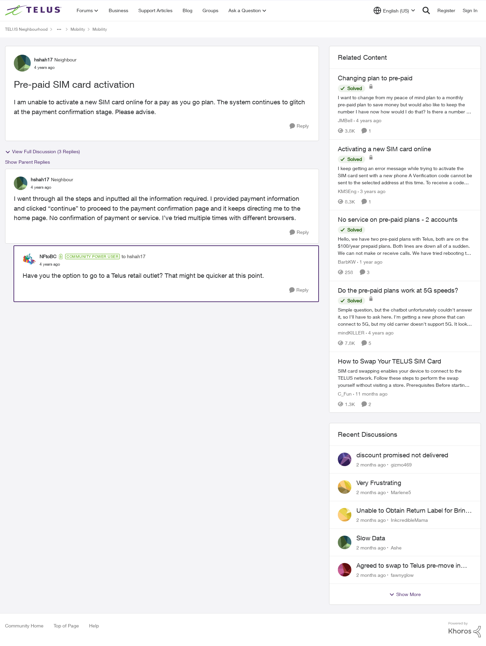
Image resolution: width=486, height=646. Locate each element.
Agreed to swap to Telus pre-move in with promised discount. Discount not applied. (409, 566)
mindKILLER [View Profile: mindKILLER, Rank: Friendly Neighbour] (351, 332)
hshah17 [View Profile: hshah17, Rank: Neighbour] (43, 59)
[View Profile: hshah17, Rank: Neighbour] (22, 63)
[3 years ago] (371, 190)
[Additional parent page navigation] (59, 29)
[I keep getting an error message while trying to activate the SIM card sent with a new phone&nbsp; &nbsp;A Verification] (405, 175)
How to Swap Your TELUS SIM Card (389, 361)
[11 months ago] (370, 393)
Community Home (24, 625)
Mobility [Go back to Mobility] (78, 29)
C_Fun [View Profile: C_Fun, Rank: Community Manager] (345, 393)
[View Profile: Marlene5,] (344, 487)
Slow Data (370, 538)
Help (94, 625)
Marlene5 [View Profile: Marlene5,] (401, 492)
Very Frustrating (378, 482)
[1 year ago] (369, 261)
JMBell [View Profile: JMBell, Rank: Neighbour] (345, 120)
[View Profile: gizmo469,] (344, 459)
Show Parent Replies (27, 162)
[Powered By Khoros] (465, 630)
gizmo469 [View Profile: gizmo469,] (401, 464)
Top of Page (66, 625)
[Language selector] (394, 10)
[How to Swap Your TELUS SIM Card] (405, 377)
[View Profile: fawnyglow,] (344, 569)
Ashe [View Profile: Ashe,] (396, 547)
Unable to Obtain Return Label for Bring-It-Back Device (413, 511)
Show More (405, 594)
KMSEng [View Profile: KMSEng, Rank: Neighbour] (347, 191)
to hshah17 (133, 256)
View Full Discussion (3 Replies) (42, 152)
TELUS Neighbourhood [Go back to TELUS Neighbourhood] (26, 29)
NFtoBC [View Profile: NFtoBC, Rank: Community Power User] (47, 256)
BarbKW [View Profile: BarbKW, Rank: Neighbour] (347, 262)
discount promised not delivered (402, 455)
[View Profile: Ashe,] (344, 542)
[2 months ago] (371, 464)
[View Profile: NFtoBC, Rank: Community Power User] (29, 260)
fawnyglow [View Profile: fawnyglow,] (402, 575)
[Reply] (299, 126)
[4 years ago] (367, 120)
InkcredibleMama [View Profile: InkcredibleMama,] (409, 520)
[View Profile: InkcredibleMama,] (344, 514)
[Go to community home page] (34, 10)
